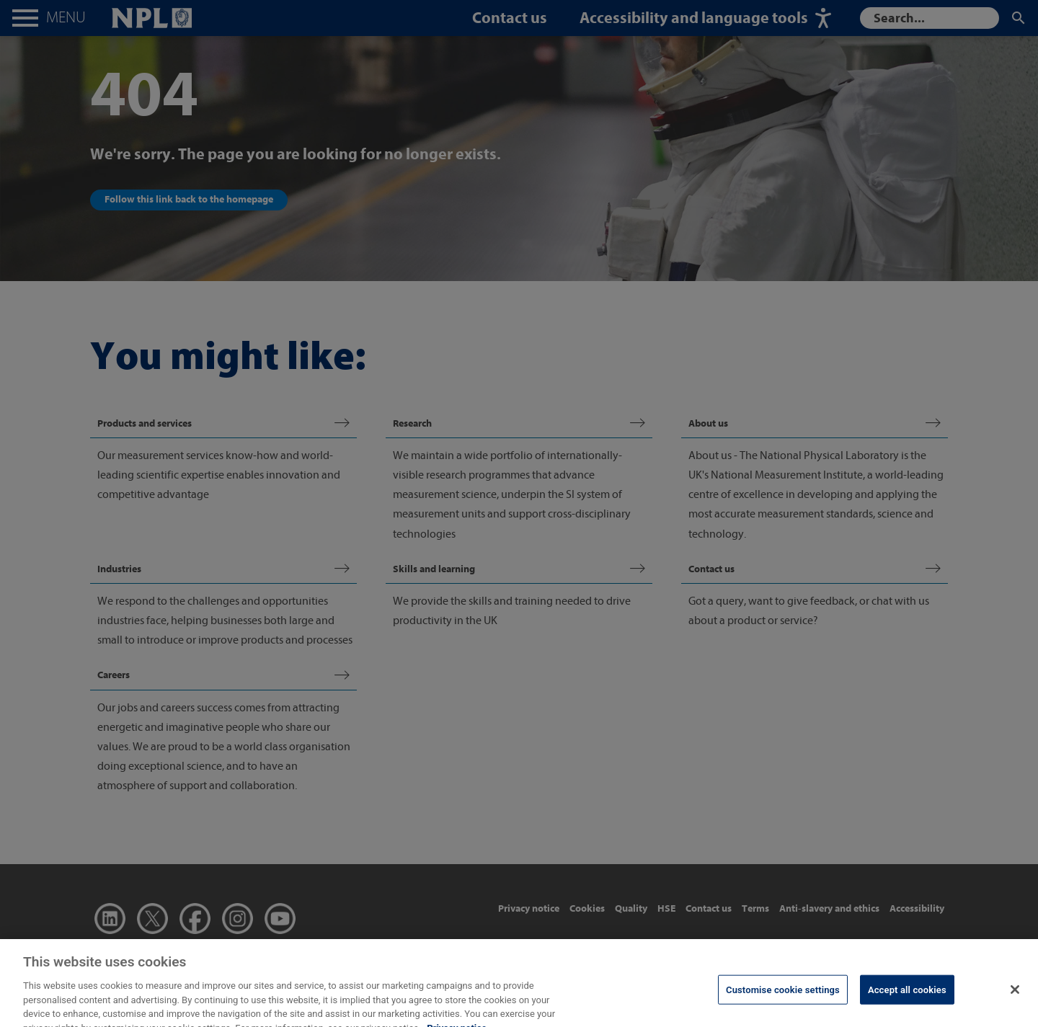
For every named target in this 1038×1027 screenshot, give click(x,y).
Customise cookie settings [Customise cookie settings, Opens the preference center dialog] (783, 999)
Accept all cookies (907, 999)
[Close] (1015, 999)
